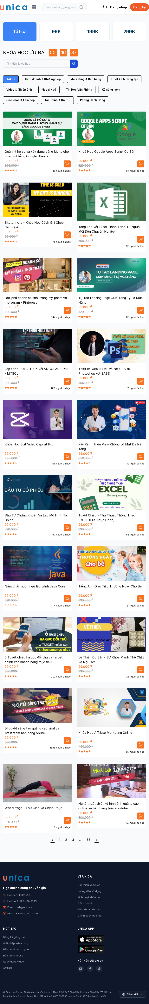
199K (92, 31)
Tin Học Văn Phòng (79, 89)
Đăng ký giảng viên (14, 937)
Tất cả (20, 31)
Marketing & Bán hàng (85, 79)
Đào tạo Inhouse (13, 955)
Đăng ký (139, 7)
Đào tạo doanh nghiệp (16, 949)
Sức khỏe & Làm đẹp (20, 100)
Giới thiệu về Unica (89, 884)
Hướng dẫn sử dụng (89, 891)
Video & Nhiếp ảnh (19, 89)
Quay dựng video (13, 961)
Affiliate (7, 967)
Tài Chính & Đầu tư (57, 100)
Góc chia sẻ (85, 903)
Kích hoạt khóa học (89, 897)
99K (56, 31)
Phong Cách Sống (92, 100)
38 (88, 840)
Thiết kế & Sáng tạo (124, 79)
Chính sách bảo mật (90, 915)
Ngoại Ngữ (49, 89)
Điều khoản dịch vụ (89, 909)
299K (129, 31)
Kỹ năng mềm (111, 89)
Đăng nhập (118, 7)
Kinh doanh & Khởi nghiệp (43, 79)
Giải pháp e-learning (15, 943)
